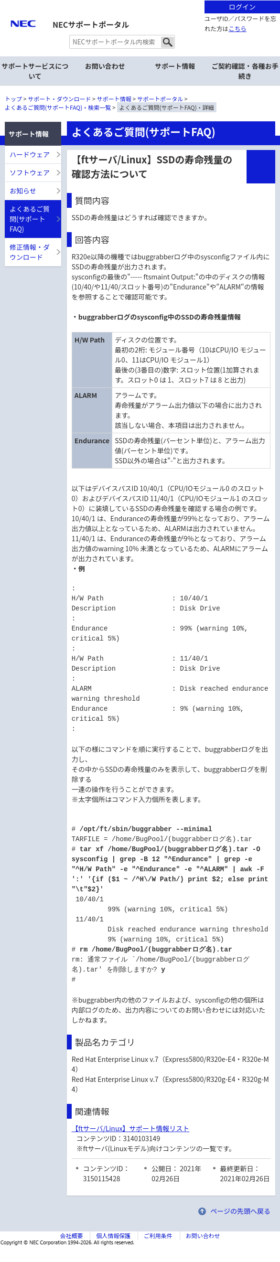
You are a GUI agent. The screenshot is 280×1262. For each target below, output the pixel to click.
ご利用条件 (158, 1235)
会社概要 (71, 1235)
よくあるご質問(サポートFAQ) (30, 219)
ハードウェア (30, 154)
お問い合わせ (105, 66)
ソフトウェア (30, 172)
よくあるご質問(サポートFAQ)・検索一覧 (58, 107)
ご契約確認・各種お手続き (245, 71)
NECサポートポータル (91, 24)
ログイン (242, 6)
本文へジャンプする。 (140, 0)
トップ (13, 99)
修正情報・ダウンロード (30, 252)
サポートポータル (160, 99)
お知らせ (23, 190)
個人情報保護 (113, 1235)
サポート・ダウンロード (59, 99)
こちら (237, 28)
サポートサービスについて (34, 71)
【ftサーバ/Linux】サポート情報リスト (131, 1128)
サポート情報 (114, 99)
